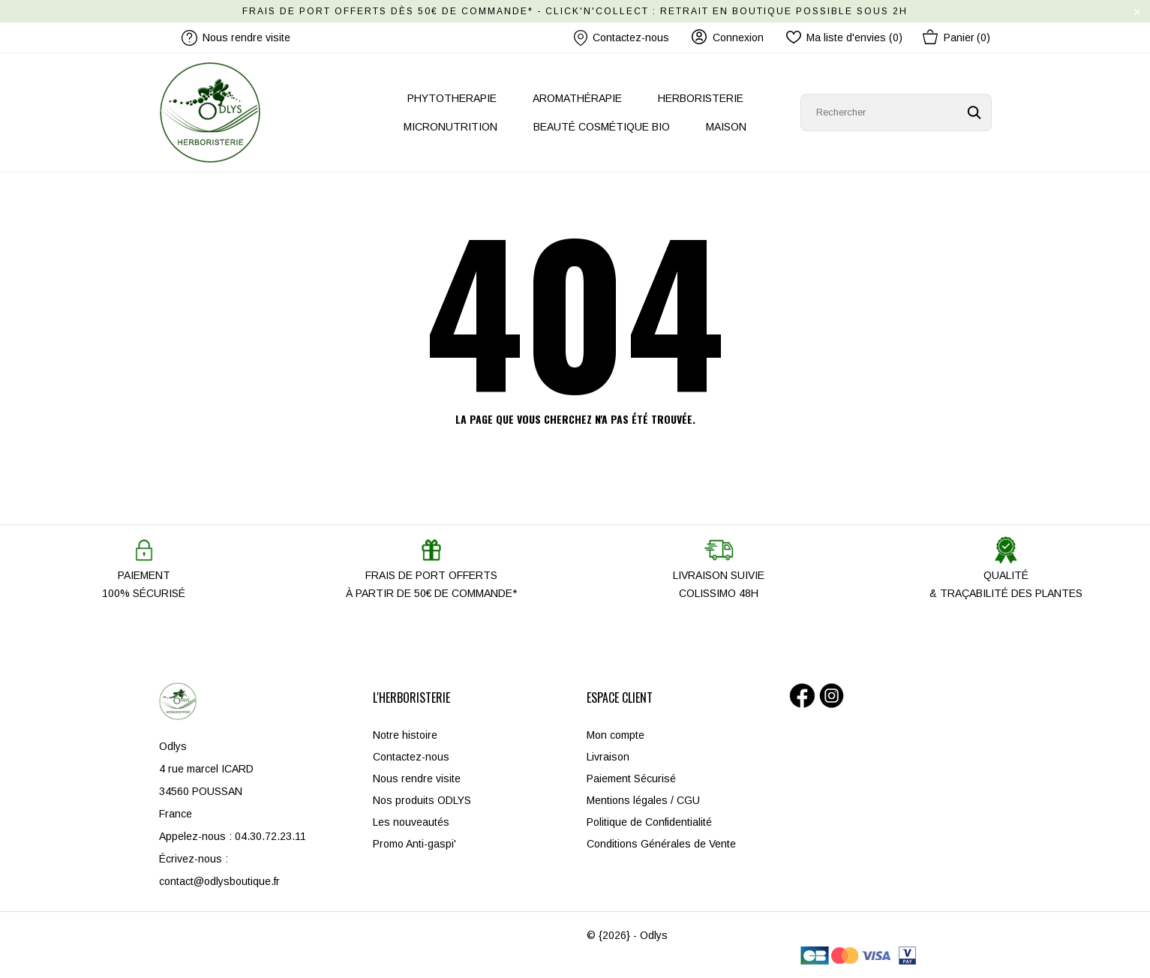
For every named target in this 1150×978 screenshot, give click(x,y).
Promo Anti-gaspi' (414, 844)
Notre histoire (405, 735)
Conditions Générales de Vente (661, 844)
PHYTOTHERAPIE (452, 98)
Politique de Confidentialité (649, 822)
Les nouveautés (411, 822)
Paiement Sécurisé (631, 778)
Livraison (608, 757)
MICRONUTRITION (450, 127)
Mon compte (615, 735)
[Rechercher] (896, 112)
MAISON (726, 127)
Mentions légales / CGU (643, 800)
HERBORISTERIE (700, 98)
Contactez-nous (621, 38)
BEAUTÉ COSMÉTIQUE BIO (601, 127)
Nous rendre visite (417, 778)
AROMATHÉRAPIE (577, 98)
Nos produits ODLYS (422, 800)
